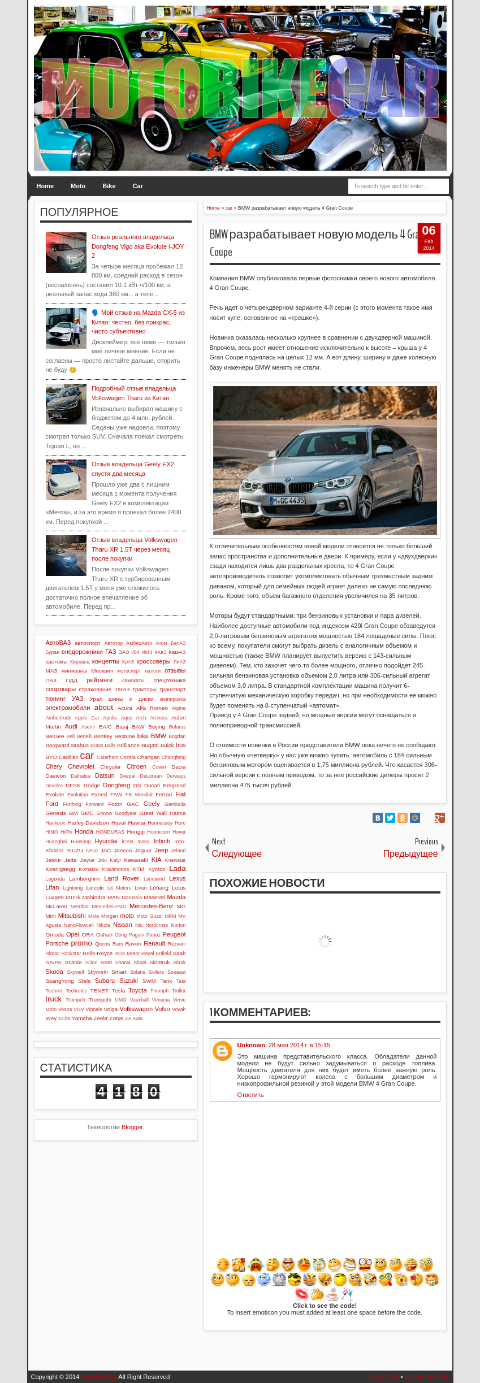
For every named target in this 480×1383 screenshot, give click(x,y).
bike (143, 735)
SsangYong (60, 981)
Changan (148, 757)
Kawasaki (136, 860)
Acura (125, 708)
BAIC (105, 726)
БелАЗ (178, 643)
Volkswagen (136, 1008)
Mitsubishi (72, 915)
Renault (154, 943)
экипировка (172, 699)
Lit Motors (119, 888)
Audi (71, 726)
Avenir (88, 727)
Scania (73, 962)
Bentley (103, 736)
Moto (78, 186)
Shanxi (123, 962)
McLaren (56, 906)
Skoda (54, 971)
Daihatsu (80, 776)
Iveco (92, 850)
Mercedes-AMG (109, 906)
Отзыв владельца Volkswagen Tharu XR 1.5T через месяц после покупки (135, 549)
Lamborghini (84, 878)
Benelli (84, 736)
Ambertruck (58, 718)
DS (137, 785)
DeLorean (151, 776)
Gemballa (175, 804)
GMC (87, 813)
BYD (51, 757)
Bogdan (176, 736)
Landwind (154, 879)
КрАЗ (128, 662)
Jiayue (87, 860)
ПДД (71, 680)
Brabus (80, 745)
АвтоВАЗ (58, 642)
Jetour (53, 860)
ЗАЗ (124, 652)
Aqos (126, 718)
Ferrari (163, 794)
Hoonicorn (159, 832)
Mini (51, 916)
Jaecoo (123, 850)
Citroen (136, 766)
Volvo (162, 1008)
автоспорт (88, 643)
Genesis (56, 813)
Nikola (103, 925)
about (103, 707)
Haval (118, 823)
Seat (106, 962)
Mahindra (93, 897)
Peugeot (174, 934)
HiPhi (66, 832)
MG (181, 906)
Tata (181, 981)
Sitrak (179, 962)
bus (181, 745)
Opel (72, 934)
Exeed (99, 794)
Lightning (73, 888)
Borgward (58, 745)
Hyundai (106, 841)
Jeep (161, 850)
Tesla (118, 990)
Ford (52, 803)
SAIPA (54, 962)
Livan (140, 888)
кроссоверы (154, 661)
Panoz (153, 935)
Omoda (55, 934)
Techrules (76, 991)
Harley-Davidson (88, 823)
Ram (118, 944)
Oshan (104, 934)
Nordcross (156, 925)
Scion (91, 962)
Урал (96, 699)
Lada (177, 868)
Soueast (176, 972)
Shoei (139, 962)
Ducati (152, 785)
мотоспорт (129, 671)
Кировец (79, 662)
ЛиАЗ (180, 662)
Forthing (72, 804)
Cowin (159, 767)
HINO (52, 832)
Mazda (176, 897)
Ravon (133, 943)
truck (54, 999)
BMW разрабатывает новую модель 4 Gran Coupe (317, 243)
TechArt (54, 991)
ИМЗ (146, 652)
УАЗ (77, 698)
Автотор (114, 643)
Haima (178, 813)
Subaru (105, 980)
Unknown (251, 1045)
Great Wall (153, 813)
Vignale (94, 1009)
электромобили (68, 707)
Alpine (178, 708)
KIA (157, 859)
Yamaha (82, 1018)
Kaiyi (115, 860)
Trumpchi (99, 999)
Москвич (102, 670)
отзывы (175, 670)
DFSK (73, 785)
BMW (158, 735)
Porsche (57, 943)
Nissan (122, 924)
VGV (78, 1009)
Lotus (178, 888)
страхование (95, 689)
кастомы (57, 661)
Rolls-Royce (98, 953)
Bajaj (122, 726)
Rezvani (177, 944)
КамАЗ (176, 652)
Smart (118, 972)
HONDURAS (110, 832)
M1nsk (73, 897)
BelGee (55, 736)
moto (126, 915)
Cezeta (128, 757)
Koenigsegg (60, 869)
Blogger (132, 1127)
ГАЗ (110, 651)
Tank (166, 981)
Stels (84, 981)
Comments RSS (427, 1376)
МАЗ (52, 670)
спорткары (61, 689)
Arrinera (158, 718)
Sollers (156, 972)
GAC (133, 804)
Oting (121, 935)
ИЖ (135, 652)
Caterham (108, 757)
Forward (94, 804)
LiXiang (159, 888)
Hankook (56, 823)
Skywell (75, 972)
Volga (111, 1009)
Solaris (137, 972)
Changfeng (173, 757)
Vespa (65, 1009)
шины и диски (131, 699)
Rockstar (71, 953)
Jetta (70, 860)
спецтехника (169, 680)
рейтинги (100, 680)
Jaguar (143, 850)
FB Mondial (139, 794)
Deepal (128, 776)
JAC (106, 850)
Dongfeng (116, 785)
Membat (80, 906)
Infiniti (162, 841)
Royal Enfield (156, 953)
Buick (167, 745)
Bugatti (150, 745)
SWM (149, 981)
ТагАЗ (121, 689)
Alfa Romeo (152, 708)
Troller (179, 991)
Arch (141, 718)
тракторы (145, 689)
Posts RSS (384, 1376)
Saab (178, 953)
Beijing (156, 726)
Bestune (125, 736)
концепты (105, 661)
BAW (138, 726)
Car (138, 186)
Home (45, 186)
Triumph (159, 991)
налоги (153, 671)
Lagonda (55, 879)
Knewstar (175, 860)
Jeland (178, 850)
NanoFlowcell (79, 925)
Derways (175, 776)
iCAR (128, 841)
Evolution (77, 794)
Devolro (54, 785)
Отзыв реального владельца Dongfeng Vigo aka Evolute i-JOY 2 (138, 246)
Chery (54, 766)
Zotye (117, 1018)
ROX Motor (127, 953)
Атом (161, 643)
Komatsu (88, 869)
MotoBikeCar (99, 1376)
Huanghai (56, 841)
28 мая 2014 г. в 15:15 (299, 1045)
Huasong (80, 841)
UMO (121, 1000)
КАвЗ (160, 652)
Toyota (137, 990)
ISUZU (74, 850)
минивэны (74, 670)
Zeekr (101, 1018)
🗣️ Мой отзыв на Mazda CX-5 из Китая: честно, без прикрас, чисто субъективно (138, 322)
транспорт (172, 689)
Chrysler (110, 767)
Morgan (109, 916)
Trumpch (75, 1000)
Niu (138, 925)
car (87, 755)
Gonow (105, 813)
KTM (139, 869)
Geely (152, 803)
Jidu (102, 860)
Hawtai (136, 823)
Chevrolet (81, 766)
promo (81, 943)
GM (73, 813)
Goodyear (126, 813)
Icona (143, 841)
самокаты (133, 680)
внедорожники (82, 651)
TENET (99, 990)
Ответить (250, 1094)
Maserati (154, 897)
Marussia (132, 897)
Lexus (177, 878)
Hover (178, 832)
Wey (51, 1018)
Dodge (92, 785)
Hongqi (136, 832)
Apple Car (87, 718)
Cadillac (69, 757)
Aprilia (109, 718)
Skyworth (98, 972)
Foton (115, 804)
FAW (116, 794)
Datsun (105, 775)
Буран (53, 652)
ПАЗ (51, 680)
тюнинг (56, 698)
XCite (64, 1018)
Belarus (177, 727)
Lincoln (95, 888)
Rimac (53, 953)
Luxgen (55, 897)
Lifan (52, 887)
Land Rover (121, 878)
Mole (93, 916)
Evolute (55, 794)
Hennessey (160, 823)
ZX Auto (133, 1018)
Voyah (178, 1009)
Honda (84, 831)
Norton (178, 925)
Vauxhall (139, 1000)
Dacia (178, 767)
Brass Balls (102, 745)
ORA (87, 934)
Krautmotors (115, 869)
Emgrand (174, 785)
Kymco (156, 869)
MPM (170, 916)
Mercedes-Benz (151, 906)
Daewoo (56, 776)
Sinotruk (159, 962)
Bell (70, 736)
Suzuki (128, 980)
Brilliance (128, 745)
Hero (180, 823)
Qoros (102, 943)
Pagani (136, 935)
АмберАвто (139, 643)
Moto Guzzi (149, 916)
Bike (108, 186)
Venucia (161, 1000)
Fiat (180, 794)
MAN (113, 897)
